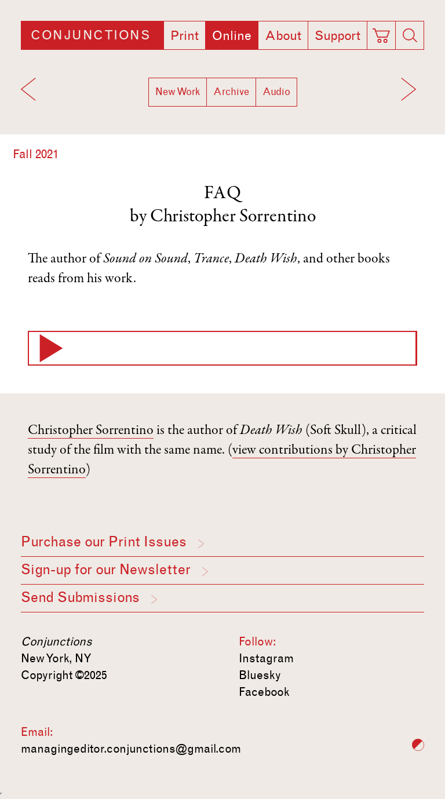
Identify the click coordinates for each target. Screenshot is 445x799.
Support (337, 35)
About (283, 35)
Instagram (266, 658)
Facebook (264, 692)
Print (184, 35)
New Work (177, 92)
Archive (231, 92)
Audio (276, 92)
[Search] (410, 35)
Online (231, 35)
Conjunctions (90, 35)
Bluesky (260, 675)
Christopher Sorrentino (233, 217)
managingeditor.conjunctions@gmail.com (131, 749)
